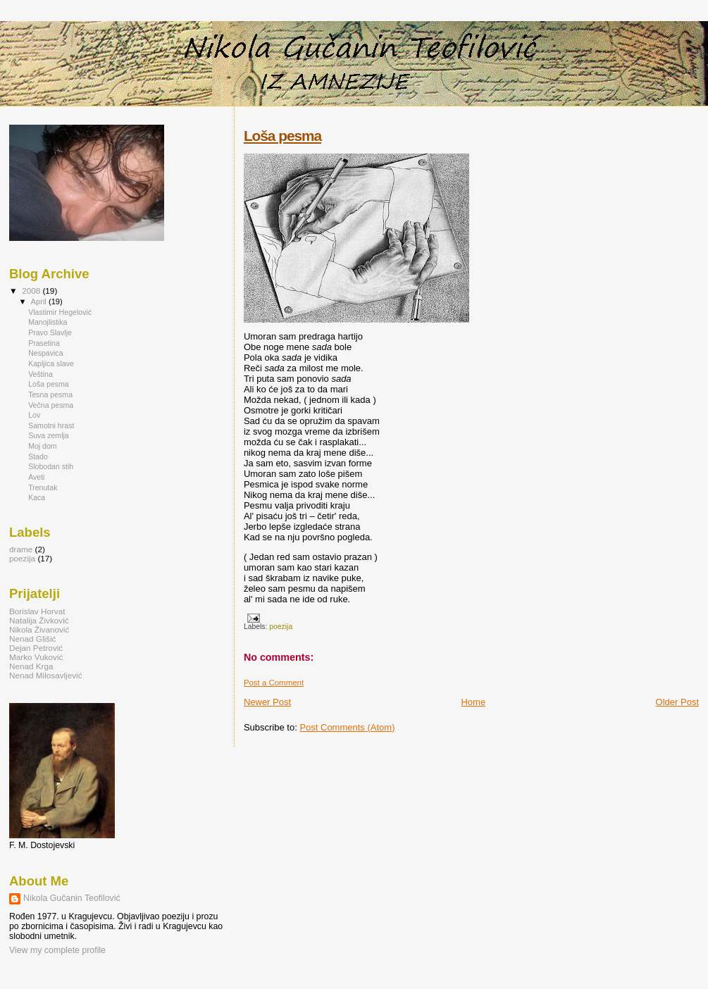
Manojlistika (47, 322)
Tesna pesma (50, 394)
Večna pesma (50, 405)
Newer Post (267, 702)
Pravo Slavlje (50, 332)
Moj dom (42, 446)
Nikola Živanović (39, 629)
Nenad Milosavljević (45, 675)
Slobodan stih (50, 466)
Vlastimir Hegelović (60, 312)
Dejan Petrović (36, 647)
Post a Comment (274, 682)
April (40, 301)
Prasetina (44, 343)
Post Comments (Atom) (347, 727)
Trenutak (42, 487)
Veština (40, 374)
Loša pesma (282, 135)
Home (473, 702)
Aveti (36, 477)
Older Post (677, 702)
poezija (280, 626)
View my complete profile (57, 950)
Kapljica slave (51, 363)
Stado (38, 456)
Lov (34, 415)
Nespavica (45, 353)
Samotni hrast (51, 425)
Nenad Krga (31, 666)
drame (20, 549)
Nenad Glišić (32, 638)
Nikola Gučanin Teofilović (71, 898)
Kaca (36, 497)
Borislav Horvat (37, 611)
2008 (32, 290)
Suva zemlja (48, 435)
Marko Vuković (36, 656)
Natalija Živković (39, 620)
